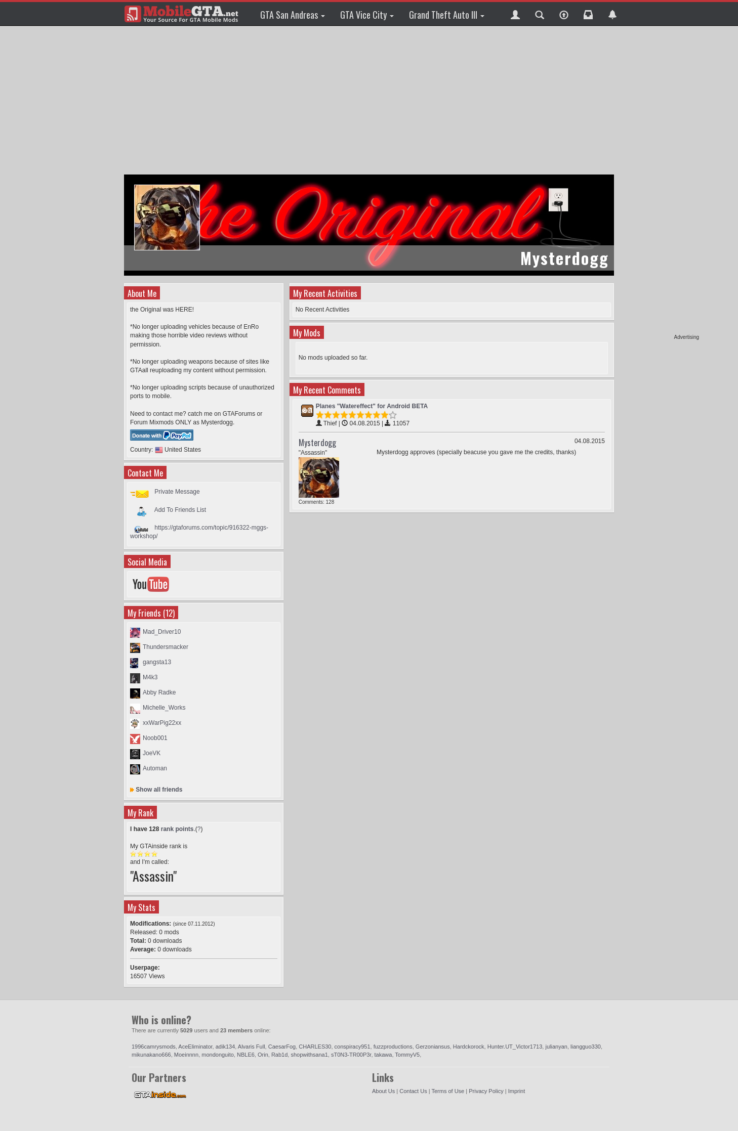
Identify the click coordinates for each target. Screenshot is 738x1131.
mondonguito (217, 1055)
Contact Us (413, 1091)
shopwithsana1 (309, 1055)
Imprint (516, 1091)
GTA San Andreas (292, 14)
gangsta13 (157, 662)
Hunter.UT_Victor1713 (515, 1046)
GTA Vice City (367, 14)
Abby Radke (159, 692)
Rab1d (279, 1055)
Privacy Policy (486, 1091)
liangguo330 (585, 1046)
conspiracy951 (353, 1046)
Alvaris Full (251, 1046)
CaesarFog (282, 1046)
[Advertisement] (660, 182)
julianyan (556, 1046)
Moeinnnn (186, 1055)
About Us (383, 1091)
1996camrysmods (154, 1046)
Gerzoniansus (433, 1046)
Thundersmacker (165, 646)
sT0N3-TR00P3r (351, 1055)
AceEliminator (195, 1046)
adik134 (225, 1046)
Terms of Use (447, 1091)
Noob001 (155, 738)
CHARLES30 (315, 1046)
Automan (155, 768)
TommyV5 (407, 1055)
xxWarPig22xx (162, 722)
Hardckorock (468, 1046)
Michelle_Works (164, 707)
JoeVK (151, 753)
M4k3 (150, 677)
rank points (177, 829)
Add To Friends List (180, 509)
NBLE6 (246, 1055)
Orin (263, 1055)
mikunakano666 (151, 1055)
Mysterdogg (317, 443)
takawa (383, 1055)
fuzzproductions (393, 1046)
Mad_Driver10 (162, 631)
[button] (515, 13)
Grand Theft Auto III (446, 14)
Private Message (176, 491)
